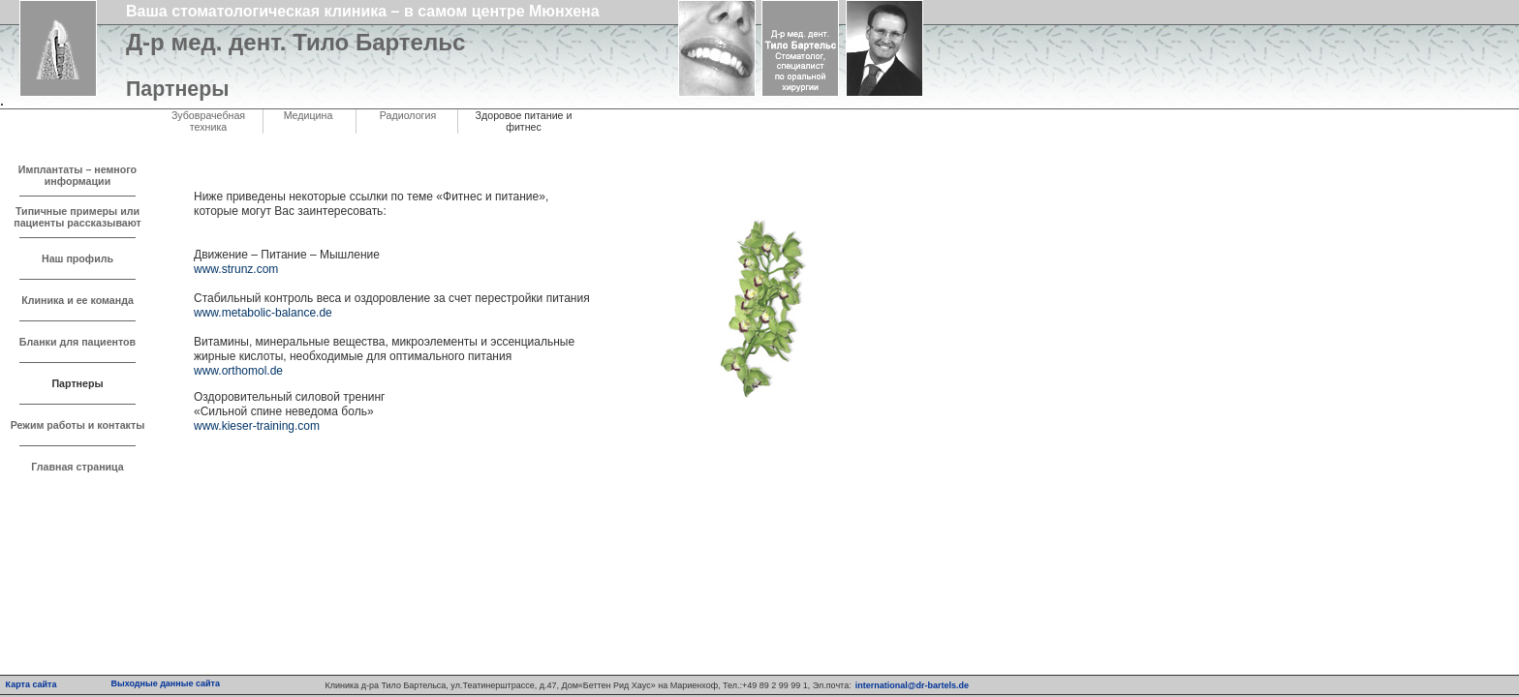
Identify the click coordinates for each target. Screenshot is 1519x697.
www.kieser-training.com (257, 426)
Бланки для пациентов (77, 342)
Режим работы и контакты (78, 425)
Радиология (408, 115)
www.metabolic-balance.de (263, 312)
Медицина (308, 115)
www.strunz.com (236, 269)
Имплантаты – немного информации (77, 175)
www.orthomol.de (238, 371)
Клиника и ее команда (77, 300)
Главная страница (77, 466)
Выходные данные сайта (165, 683)
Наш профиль (77, 258)
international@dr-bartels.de (912, 685)
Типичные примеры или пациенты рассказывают (77, 216)
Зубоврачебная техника (208, 121)
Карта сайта (31, 684)
